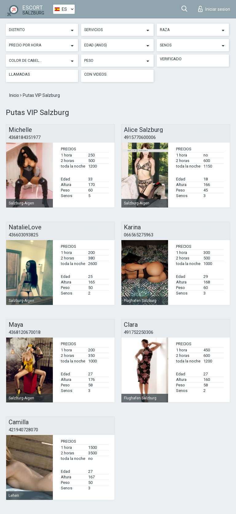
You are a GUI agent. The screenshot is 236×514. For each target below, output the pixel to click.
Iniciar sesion (214, 9)
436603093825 (23, 235)
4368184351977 (25, 137)
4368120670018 (25, 332)
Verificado (171, 59)
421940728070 (23, 430)
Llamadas (19, 74)
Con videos (95, 74)
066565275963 (138, 235)
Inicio (14, 95)
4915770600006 (140, 137)
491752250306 (138, 332)
